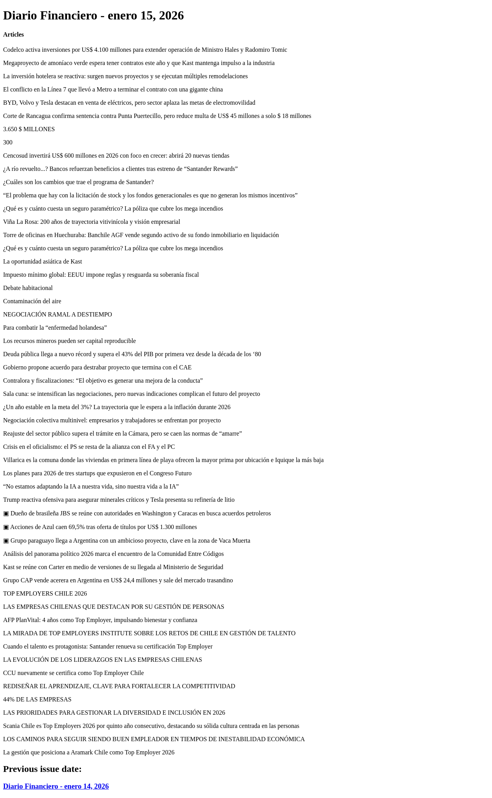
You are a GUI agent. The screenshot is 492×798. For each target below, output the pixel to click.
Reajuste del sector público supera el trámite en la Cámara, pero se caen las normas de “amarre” (122, 433)
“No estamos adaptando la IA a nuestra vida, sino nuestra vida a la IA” (91, 486)
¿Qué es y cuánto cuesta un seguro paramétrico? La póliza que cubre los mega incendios (113, 208)
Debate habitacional (28, 288)
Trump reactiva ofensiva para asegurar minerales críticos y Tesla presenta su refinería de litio (119, 499)
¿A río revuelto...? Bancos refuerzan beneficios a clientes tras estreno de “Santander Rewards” (120, 168)
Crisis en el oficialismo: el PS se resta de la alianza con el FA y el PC (89, 446)
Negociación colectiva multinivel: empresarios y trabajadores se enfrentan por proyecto (112, 420)
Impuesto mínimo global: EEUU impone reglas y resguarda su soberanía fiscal (101, 274)
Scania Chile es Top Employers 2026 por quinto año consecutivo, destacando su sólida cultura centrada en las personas (151, 725)
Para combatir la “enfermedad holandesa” (55, 327)
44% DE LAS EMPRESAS (37, 699)
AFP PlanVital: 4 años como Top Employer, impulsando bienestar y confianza (100, 620)
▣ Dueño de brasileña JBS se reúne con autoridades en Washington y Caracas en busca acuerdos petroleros (137, 513)
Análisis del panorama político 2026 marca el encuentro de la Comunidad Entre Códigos (113, 553)
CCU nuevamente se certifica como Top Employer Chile (73, 673)
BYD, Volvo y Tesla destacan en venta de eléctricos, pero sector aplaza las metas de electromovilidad (129, 102)
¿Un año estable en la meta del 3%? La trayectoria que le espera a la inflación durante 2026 (116, 407)
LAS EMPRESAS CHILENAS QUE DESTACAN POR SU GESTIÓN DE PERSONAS (113, 606)
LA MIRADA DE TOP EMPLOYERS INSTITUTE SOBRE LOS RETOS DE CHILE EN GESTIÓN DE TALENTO (149, 633)
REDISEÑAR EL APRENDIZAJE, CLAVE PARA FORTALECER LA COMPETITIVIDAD (119, 686)
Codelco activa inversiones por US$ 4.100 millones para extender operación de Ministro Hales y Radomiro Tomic (145, 49)
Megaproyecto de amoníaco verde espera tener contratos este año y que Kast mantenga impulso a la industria (139, 63)
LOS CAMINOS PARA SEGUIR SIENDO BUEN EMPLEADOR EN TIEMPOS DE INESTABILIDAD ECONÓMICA (154, 739)
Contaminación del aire (32, 301)
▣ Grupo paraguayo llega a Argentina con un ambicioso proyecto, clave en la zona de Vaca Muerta (126, 540)
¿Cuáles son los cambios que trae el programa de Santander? (78, 182)
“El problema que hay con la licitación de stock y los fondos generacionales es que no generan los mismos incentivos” (150, 195)
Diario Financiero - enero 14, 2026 (56, 786)
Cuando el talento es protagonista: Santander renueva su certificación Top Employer (108, 646)
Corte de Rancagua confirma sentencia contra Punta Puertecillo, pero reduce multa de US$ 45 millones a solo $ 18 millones (157, 115)
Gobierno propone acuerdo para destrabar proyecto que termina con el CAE (97, 367)
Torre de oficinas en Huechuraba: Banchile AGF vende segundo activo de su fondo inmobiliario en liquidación (141, 235)
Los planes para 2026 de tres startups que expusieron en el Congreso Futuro (97, 473)
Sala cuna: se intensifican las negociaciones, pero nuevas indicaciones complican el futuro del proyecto (131, 393)
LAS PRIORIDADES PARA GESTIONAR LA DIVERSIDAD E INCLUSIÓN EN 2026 (114, 712)
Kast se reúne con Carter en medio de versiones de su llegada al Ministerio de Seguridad (113, 567)
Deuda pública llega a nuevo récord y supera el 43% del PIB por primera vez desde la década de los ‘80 (132, 354)
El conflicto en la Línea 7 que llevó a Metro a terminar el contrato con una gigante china (113, 89)
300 (7, 142)
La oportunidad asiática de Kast (42, 261)
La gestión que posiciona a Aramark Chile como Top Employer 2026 (88, 752)
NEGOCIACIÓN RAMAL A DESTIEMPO (57, 314)
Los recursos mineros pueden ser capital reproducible (69, 340)
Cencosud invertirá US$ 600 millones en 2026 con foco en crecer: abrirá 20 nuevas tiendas (116, 155)
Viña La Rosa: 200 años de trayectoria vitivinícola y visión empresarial (91, 221)
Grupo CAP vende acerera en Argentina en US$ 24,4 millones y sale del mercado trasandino (118, 580)
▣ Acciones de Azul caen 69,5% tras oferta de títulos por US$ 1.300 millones (100, 527)
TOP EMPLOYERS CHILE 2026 (45, 593)
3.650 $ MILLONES (29, 129)
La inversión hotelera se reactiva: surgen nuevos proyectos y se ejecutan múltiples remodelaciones (125, 76)
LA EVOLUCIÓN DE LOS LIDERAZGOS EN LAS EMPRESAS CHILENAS (102, 659)
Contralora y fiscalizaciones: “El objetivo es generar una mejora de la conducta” (103, 380)
